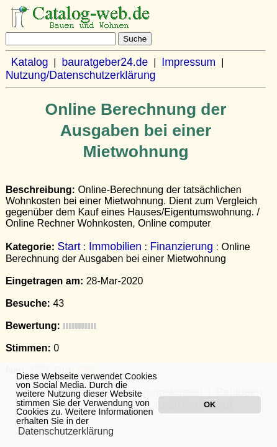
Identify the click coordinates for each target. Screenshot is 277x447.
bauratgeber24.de (104, 62)
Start (68, 246)
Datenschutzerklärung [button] (66, 431)
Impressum (188, 62)
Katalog (29, 62)
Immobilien (115, 246)
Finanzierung (181, 246)
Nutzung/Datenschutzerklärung (81, 75)
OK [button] (210, 404)
